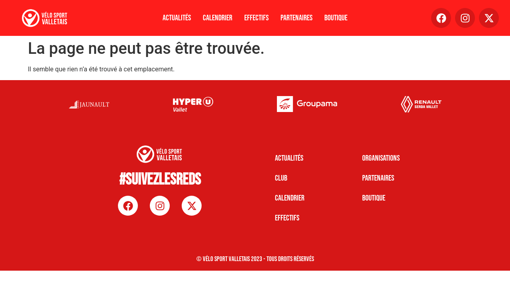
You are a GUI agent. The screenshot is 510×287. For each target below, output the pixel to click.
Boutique (335, 18)
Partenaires (296, 18)
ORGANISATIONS (381, 158)
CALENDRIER (289, 198)
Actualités (177, 18)
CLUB (281, 178)
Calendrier (217, 18)
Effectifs (256, 18)
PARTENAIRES (378, 178)
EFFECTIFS (287, 218)
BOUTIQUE (373, 198)
